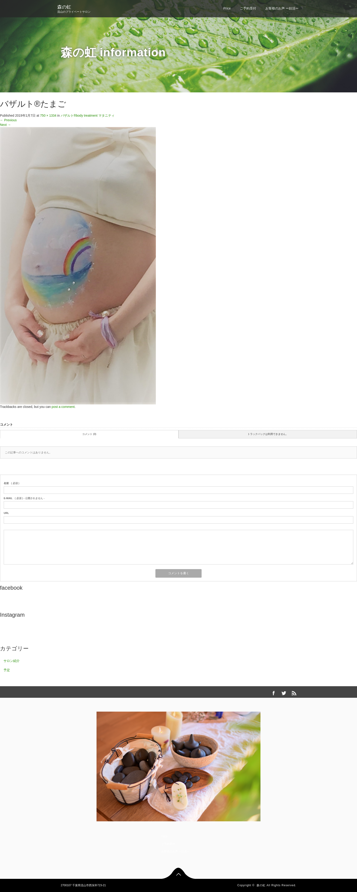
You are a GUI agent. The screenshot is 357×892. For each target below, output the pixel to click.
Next (5, 125)
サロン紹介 (11, 661)
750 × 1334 (48, 115)
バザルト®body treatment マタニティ (88, 115)
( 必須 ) (11, 483)
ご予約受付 (248, 8)
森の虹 (64, 6)
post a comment (63, 407)
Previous (8, 120)
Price (227, 8)
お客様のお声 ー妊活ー (282, 8)
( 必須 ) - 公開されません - (24, 498)
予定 (6, 670)
